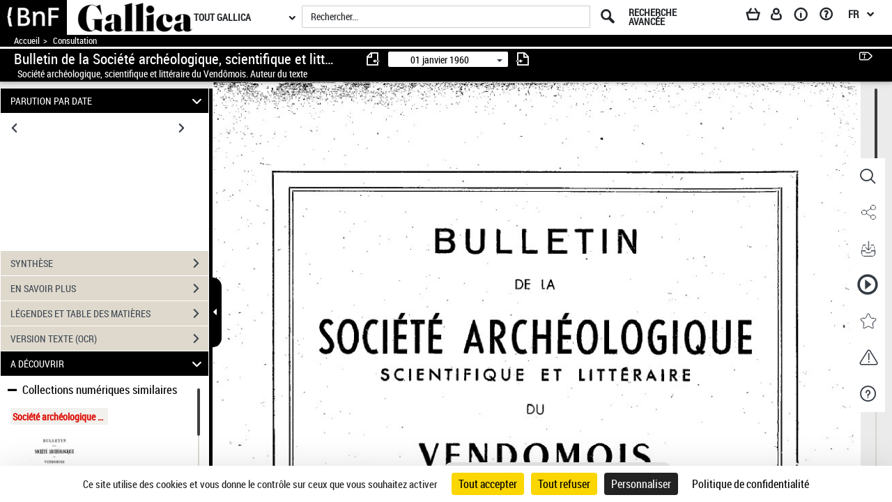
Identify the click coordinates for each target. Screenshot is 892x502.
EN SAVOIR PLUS (109, 288)
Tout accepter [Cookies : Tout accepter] (488, 484)
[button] (867, 176)
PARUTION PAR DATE (108, 101)
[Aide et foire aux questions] (831, 16)
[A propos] (805, 16)
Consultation (75, 41)
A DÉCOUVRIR (108, 363)
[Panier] (759, 16)
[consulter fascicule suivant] (523, 59)
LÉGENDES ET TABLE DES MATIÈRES (109, 314)
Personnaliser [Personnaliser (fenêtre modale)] (641, 484)
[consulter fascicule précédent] (373, 59)
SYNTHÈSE (109, 263)
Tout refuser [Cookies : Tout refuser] (564, 484)
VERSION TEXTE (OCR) (109, 339)
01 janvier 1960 (439, 59)
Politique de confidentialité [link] (750, 484)
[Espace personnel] (782, 16)
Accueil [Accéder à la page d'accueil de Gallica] (27, 41)
